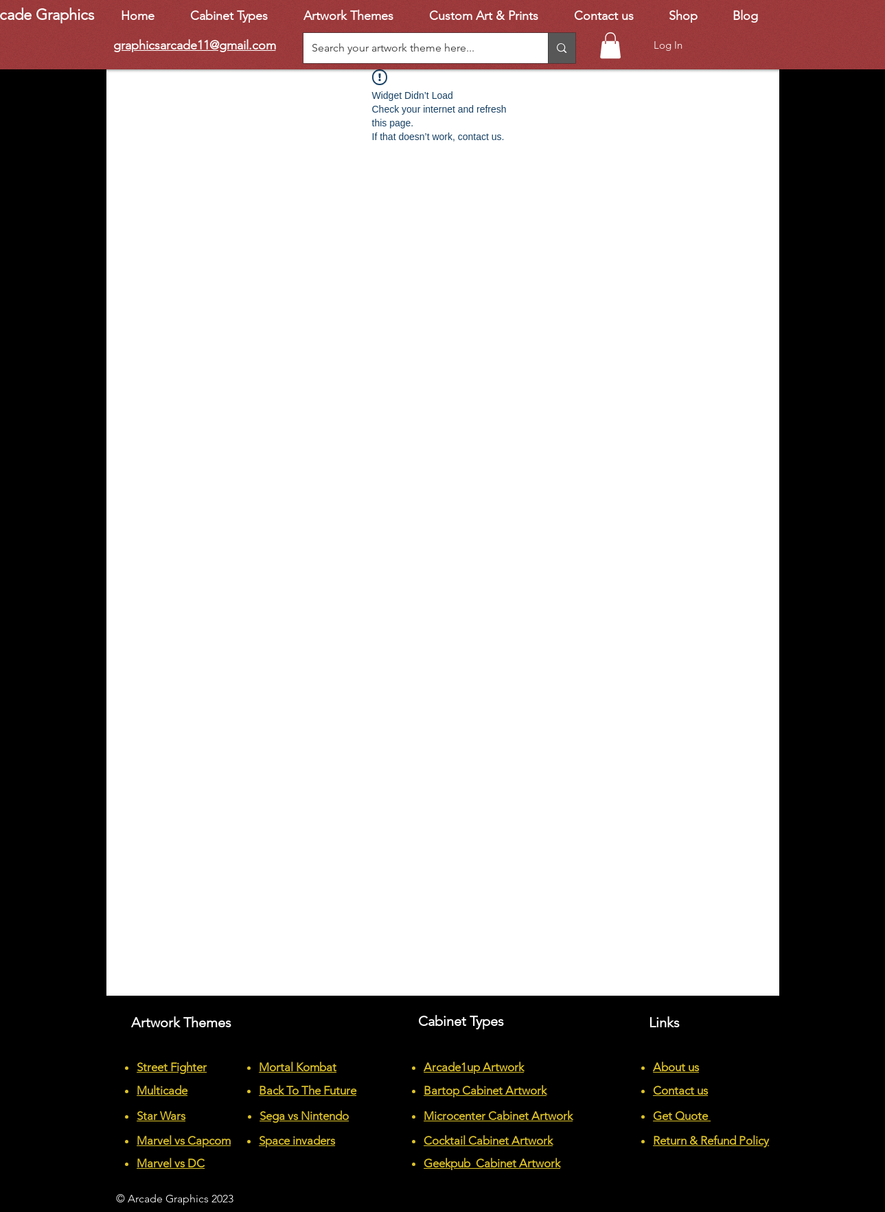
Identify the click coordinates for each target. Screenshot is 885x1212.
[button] (610, 45)
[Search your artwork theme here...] (416, 48)
